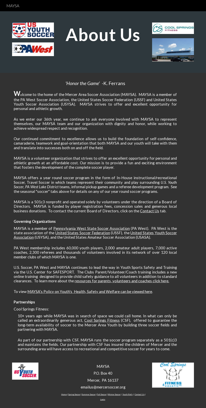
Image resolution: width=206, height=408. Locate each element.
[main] (103, 34)
